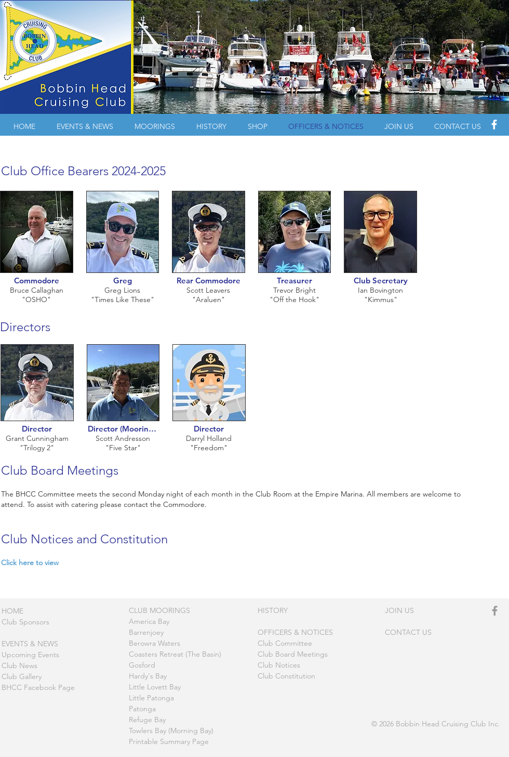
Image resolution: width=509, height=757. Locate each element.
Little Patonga (151, 697)
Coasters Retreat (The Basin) (175, 654)
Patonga (142, 708)
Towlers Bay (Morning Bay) (171, 730)
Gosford (142, 665)
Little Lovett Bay (155, 686)
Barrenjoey (146, 632)
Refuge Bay (147, 719)
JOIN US (399, 610)
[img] (36, 254)
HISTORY (273, 610)
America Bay (149, 621)
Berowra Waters (154, 643)
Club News (19, 665)
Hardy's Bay (148, 676)
